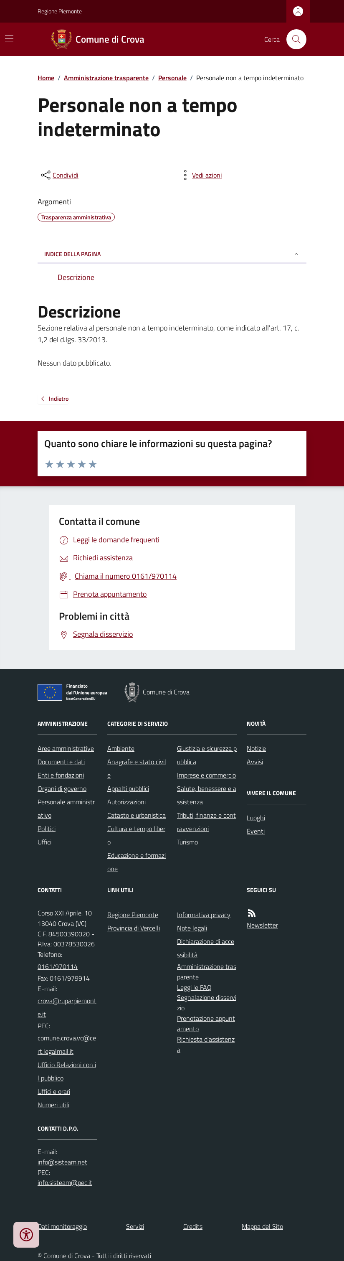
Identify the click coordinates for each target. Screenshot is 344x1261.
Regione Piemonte (60, 11)
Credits (192, 1226)
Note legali (192, 928)
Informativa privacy (203, 915)
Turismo (187, 842)
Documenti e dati (61, 762)
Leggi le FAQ (194, 987)
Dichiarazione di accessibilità (205, 948)
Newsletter (262, 925)
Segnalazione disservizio (206, 1002)
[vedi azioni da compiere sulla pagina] (200, 175)
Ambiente (120, 748)
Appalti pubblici (128, 788)
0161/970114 (58, 966)
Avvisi (255, 762)
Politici (47, 829)
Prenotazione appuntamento (206, 1023)
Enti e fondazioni (61, 775)
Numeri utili (53, 1105)
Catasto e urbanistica (136, 815)
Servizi (135, 1226)
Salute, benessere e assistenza (206, 795)
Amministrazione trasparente (106, 78)
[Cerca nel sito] (293, 39)
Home (46, 78)
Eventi (256, 831)
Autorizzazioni (126, 802)
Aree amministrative (66, 748)
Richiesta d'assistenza (206, 1044)
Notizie (256, 748)
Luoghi (256, 818)
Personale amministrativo (66, 808)
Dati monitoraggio (62, 1226)
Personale (172, 78)
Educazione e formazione (136, 862)
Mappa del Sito (262, 1226)
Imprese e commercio (206, 775)
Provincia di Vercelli (133, 928)
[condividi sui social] (59, 175)
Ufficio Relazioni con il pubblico (67, 1071)
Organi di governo (62, 788)
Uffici (44, 842)
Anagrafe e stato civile (136, 768)
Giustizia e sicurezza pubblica (207, 755)
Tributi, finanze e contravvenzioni (206, 822)
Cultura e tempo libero (136, 835)
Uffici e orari (54, 1091)
